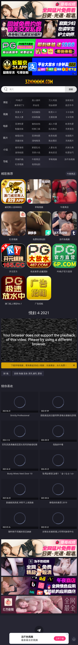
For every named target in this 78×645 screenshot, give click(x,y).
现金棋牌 (53, 105)
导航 (5, 161)
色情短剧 (36, 164)
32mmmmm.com (39, 82)
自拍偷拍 (36, 112)
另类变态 (69, 128)
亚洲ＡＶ (19, 112)
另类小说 (36, 152)
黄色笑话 (53, 152)
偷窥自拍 (19, 135)
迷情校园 (19, 152)
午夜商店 (36, 159)
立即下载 (60, 638)
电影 (5, 126)
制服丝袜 (19, 128)
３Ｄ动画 (69, 112)
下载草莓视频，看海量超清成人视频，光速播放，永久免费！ (43, 365)
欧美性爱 (69, 123)
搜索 (71, 89)
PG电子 (19, 100)
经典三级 (36, 128)
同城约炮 (19, 159)
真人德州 (36, 100)
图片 (5, 137)
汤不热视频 (69, 159)
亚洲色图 (36, 135)
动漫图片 (69, 135)
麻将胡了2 (19, 105)
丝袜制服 (36, 117)
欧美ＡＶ (53, 112)
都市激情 (19, 147)
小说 (5, 149)
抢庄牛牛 (69, 105)
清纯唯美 (36, 140)
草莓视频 (53, 159)
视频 (5, 114)
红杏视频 (19, 164)
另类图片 (69, 140)
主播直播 (53, 117)
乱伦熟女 (53, 128)
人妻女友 (53, 147)
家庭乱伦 (36, 147)
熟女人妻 (19, 117)
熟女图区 (53, 140)
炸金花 (36, 105)
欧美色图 (53, 135)
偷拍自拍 (36, 123)
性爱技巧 (69, 152)
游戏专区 (69, 100)
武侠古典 (69, 147)
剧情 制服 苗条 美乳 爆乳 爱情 (28, 373)
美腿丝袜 (19, 140)
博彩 (5, 102)
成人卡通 (53, 123)
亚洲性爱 (19, 123)
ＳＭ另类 (69, 117)
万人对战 (53, 100)
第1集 (6, 373)
